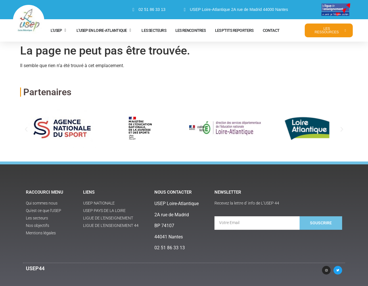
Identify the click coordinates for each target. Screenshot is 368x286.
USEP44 (35, 268)
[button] (26, 129)
